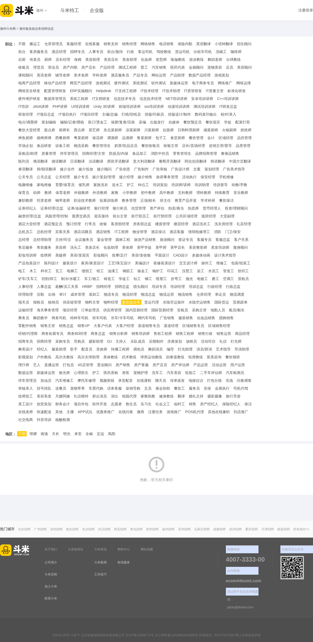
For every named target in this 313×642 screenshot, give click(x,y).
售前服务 (44, 247)
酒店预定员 (53, 224)
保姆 (77, 59)
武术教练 (129, 357)
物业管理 (140, 232)
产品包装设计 (29, 263)
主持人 (121, 341)
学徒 (227, 122)
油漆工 (113, 271)
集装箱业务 (131, 302)
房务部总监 (142, 224)
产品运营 (200, 365)
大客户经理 (125, 326)
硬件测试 (121, 83)
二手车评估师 (211, 373)
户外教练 (44, 357)
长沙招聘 (88, 529)
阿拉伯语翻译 (196, 161)
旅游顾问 (167, 239)
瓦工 (59, 271)
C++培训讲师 (227, 99)
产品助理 (177, 75)
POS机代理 (194, 412)
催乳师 (84, 185)
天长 (55, 434)
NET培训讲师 (176, 99)
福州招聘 (168, 529)
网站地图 (147, 549)
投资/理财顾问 (236, 208)
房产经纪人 (209, 404)
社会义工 (162, 404)
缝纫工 (87, 271)
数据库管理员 (55, 99)
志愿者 (116, 404)
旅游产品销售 (145, 239)
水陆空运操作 (174, 302)
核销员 (53, 302)
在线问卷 (125, 412)
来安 (78, 434)
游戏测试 (103, 83)
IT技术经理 (149, 91)
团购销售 (226, 318)
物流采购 (81, 146)
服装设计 (70, 263)
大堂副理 (227, 216)
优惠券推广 (105, 412)
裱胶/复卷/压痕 (123, 122)
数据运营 (25, 373)
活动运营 (219, 365)
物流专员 (111, 294)
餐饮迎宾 (213, 122)
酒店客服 (177, 232)
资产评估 (157, 208)
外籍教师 (81, 193)
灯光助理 (185, 349)
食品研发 (44, 146)
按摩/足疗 (120, 255)
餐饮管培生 (101, 146)
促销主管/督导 (220, 146)
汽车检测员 (235, 373)
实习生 (146, 404)
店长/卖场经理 (193, 146)
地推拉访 (196, 380)
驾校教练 (163, 52)
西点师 (79, 130)
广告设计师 (180, 169)
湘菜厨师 (210, 130)
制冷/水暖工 (70, 279)
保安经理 (208, 177)
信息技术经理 (150, 99)
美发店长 (92, 247)
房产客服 (141, 365)
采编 (142, 122)
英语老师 (44, 75)
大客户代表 (103, 326)
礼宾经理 (244, 224)
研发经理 (25, 114)
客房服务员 (38, 52)
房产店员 (160, 365)
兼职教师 (25, 200)
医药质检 (111, 373)
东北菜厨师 (113, 130)
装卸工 (94, 294)
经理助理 (25, 294)
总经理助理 (42, 239)
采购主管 (199, 310)
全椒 (89, 434)
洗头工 (75, 247)
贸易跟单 (240, 302)
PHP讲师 (59, 106)
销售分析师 (118, 333)
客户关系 (241, 239)
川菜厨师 (151, 130)
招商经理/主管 (93, 153)
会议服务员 (84, 239)
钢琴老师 (62, 200)
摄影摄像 (214, 396)
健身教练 (166, 396)
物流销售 (185, 294)
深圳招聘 (56, 529)
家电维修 (44, 185)
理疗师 (23, 365)
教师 (48, 193)
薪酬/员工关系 (66, 286)
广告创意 (123, 169)
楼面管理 (162, 224)
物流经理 (129, 294)
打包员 (68, 365)
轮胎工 (190, 373)
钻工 (137, 279)
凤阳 (111, 434)
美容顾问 (244, 67)
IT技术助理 (171, 91)
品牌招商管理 (206, 153)
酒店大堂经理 (29, 224)
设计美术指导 (225, 255)
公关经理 (62, 177)
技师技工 (25, 396)
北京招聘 (24, 529)
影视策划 (25, 357)
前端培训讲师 (130, 106)
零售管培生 (182, 153)
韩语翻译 (217, 161)
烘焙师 (245, 130)
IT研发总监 (228, 106)
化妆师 (146, 59)
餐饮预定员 (192, 122)
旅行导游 (233, 396)
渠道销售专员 (149, 326)
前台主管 (120, 216)
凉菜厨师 (133, 130)
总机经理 (44, 232)
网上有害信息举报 (248, 635)
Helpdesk (103, 91)
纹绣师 (45, 255)
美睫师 (60, 255)
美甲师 (160, 247)
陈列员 (23, 161)
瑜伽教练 (178, 59)
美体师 (127, 247)
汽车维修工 (64, 380)
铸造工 (109, 279)
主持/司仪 (63, 239)
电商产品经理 (29, 83)
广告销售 (167, 318)
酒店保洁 (158, 232)
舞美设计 (25, 349)
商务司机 (59, 318)
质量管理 (48, 153)
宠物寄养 (77, 388)
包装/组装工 (240, 263)
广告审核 (160, 169)
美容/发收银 (141, 255)
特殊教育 (222, 193)
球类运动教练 (151, 357)
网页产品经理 (81, 83)
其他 (59, 412)
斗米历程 (51, 574)
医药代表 (177, 67)
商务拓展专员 (52, 333)
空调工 (228, 279)
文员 (148, 388)
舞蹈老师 (215, 59)
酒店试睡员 (83, 232)
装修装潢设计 (164, 263)
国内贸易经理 (136, 310)
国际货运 (221, 302)
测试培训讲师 (204, 106)
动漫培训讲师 (179, 106)
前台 (22, 52)
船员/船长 (237, 310)
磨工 (215, 279)
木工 (33, 271)
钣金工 (142, 271)
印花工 (172, 271)
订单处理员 (90, 310)
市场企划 (25, 146)
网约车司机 (147, 318)
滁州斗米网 (8, 29)
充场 (229, 380)
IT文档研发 (101, 99)
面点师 (49, 130)
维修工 (221, 263)
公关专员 (25, 177)
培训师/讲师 (181, 185)
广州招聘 (40, 529)
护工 (130, 185)
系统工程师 (79, 99)
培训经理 (177, 286)
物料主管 (92, 302)
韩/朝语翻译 (46, 169)
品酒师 (127, 138)
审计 (63, 294)
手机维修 (226, 177)
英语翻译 (203, 44)
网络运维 (243, 83)
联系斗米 (51, 598)
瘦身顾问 (240, 247)
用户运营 (237, 365)
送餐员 (60, 388)
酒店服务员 (120, 75)
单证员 (220, 294)
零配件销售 (27, 326)
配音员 (86, 349)
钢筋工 (128, 271)
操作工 (206, 263)
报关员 (23, 302)
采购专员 (62, 341)
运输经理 (25, 310)
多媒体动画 (201, 255)
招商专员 (25, 341)
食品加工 (139, 153)
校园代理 (129, 396)
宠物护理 (140, 373)
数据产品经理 (199, 75)
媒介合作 (67, 169)
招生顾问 (244, 44)
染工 (200, 271)
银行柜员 (120, 208)
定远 (100, 434)
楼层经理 (181, 224)
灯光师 (236, 341)
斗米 (16, 10)
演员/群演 (204, 349)
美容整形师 (198, 247)
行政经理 (214, 286)
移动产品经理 (55, 83)
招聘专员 (77, 52)
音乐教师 (240, 193)
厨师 (48, 59)
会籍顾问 (196, 67)
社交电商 (25, 420)
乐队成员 (137, 341)
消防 (217, 232)
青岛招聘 (136, 529)
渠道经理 (171, 326)
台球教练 (233, 59)
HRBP (87, 286)
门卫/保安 (233, 232)
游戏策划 (221, 75)
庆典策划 (174, 341)
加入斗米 (51, 586)
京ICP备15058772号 (139, 635)
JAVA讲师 (41, 106)
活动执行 (189, 177)
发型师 (161, 59)
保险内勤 (185, 44)
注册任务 (155, 412)
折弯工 (176, 279)
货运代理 (151, 302)
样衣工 (46, 271)
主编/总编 (110, 114)
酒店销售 (103, 232)
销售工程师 (185, 333)
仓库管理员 (53, 44)
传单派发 (177, 380)
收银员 (23, 67)
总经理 (23, 239)
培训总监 (196, 286)
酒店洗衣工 (201, 224)
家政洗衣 (100, 185)
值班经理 (208, 216)
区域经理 (226, 138)
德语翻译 (59, 161)
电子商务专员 (203, 83)
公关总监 (44, 177)
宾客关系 (62, 232)
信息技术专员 (125, 99)
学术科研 (208, 200)
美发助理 (129, 59)
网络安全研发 (29, 91)
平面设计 (162, 255)
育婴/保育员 (65, 185)
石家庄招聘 (202, 529)
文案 (197, 169)
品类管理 (243, 146)
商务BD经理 (77, 333)
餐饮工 (179, 388)
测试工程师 (127, 67)
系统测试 (140, 83)
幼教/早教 (239, 185)
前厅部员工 (140, 216)
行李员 (90, 224)
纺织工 (243, 271)
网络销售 (148, 44)
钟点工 (143, 185)
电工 (22, 271)
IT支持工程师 (125, 91)
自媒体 (173, 122)
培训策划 (160, 185)
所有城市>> (301, 529)
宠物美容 (214, 67)
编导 (170, 349)
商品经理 (242, 333)
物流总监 (148, 294)
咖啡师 (236, 52)
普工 (144, 67)
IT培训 (23, 106)
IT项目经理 (89, 114)
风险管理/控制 (56, 216)
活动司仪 (208, 341)
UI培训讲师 (80, 106)
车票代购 (96, 388)
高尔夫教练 (64, 357)
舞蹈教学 (40, 318)
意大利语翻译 (144, 161)
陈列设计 (51, 263)
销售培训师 (140, 333)
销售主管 (47, 326)
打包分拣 (214, 380)
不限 (22, 44)
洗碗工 (221, 52)
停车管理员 (69, 153)
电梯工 (72, 271)
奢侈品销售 (230, 153)
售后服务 (25, 247)
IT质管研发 (193, 91)
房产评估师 (180, 365)
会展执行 (222, 388)
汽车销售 (159, 67)
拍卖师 (193, 208)
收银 (103, 224)
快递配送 (44, 412)
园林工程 (123, 239)
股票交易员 (81, 216)
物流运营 (166, 294)
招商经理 (44, 341)
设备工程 (62, 146)
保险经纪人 (231, 404)
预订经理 (73, 224)
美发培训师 (220, 247)
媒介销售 (145, 177)
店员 (229, 67)
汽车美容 (174, 373)
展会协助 (162, 388)
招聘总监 (122, 286)
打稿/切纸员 (131, 114)
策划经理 (211, 169)
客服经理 (74, 44)
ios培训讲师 (154, 106)
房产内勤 (70, 67)
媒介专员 (81, 177)
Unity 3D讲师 (104, 106)
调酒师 (112, 138)
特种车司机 (79, 318)
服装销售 (185, 318)
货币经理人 (212, 208)
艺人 (36, 365)
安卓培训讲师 (202, 99)
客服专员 (204, 239)
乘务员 (23, 318)
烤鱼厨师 (25, 138)
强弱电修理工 (199, 232)
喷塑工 (161, 279)
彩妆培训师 (27, 255)
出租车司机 (203, 52)
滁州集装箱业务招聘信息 (36, 29)
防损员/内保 (118, 153)
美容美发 (44, 396)
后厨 (22, 59)
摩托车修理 (86, 380)
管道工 (228, 271)
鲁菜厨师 (144, 138)
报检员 (38, 302)
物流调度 (237, 294)
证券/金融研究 (78, 208)
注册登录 (305, 10)
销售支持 (111, 44)
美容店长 (111, 59)
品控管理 (244, 138)
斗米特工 (69, 10)
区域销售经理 (219, 326)
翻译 (181, 396)
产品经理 (107, 67)
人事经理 (25, 286)
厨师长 (64, 130)
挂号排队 (44, 388)
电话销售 (166, 44)
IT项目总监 (46, 114)
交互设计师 (188, 263)
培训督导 (220, 185)
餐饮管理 (196, 138)
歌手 (73, 349)
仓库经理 (203, 294)
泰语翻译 (25, 169)
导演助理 (241, 349)
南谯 (44, 434)
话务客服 (114, 388)
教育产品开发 (186, 200)
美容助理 (92, 59)
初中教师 (148, 193)
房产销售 (123, 365)
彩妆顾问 (100, 255)
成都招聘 (219, 529)
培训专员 (159, 286)
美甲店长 (177, 247)
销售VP (83, 326)
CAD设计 (180, 255)
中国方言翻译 (240, 161)
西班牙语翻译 (118, 161)
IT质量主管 (215, 91)
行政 (130, 52)
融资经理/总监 (29, 216)
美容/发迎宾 (79, 255)
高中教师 (166, 193)
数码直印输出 (206, 114)
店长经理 (63, 59)
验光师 (64, 373)
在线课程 (144, 380)
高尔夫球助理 (88, 357)
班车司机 (99, 318)
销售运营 (223, 333)
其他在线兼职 (219, 412)
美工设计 (25, 404)
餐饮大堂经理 (29, 130)
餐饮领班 (232, 357)
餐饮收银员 (150, 146)
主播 (70, 412)
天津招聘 (267, 529)
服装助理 (59, 349)
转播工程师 (120, 349)
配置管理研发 (55, 91)
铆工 (148, 279)
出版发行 (157, 122)
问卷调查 (244, 380)
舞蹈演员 (155, 349)
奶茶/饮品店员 (126, 146)
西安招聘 (120, 529)
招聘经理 (103, 286)
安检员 (182, 310)
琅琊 (33, 434)
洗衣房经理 (223, 224)
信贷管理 (138, 208)
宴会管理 (104, 239)
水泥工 (213, 271)
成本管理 (77, 294)
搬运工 (34, 44)
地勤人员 (217, 310)
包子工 (160, 138)
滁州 (39, 10)
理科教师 (203, 193)
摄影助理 (96, 341)
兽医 (125, 373)
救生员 (131, 404)
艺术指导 (223, 349)
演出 (114, 396)
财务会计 (62, 404)
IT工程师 (122, 232)
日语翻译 (77, 161)
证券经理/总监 (51, 208)
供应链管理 (72, 302)
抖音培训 (44, 420)
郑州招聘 (152, 529)
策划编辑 (48, 122)
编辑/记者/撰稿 (72, 122)
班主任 (165, 200)
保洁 (248, 404)
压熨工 (187, 271)
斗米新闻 (100, 562)
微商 (140, 412)
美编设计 (142, 263)
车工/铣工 (92, 279)
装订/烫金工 (97, 122)
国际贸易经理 (162, 310)
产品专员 (140, 75)
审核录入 (25, 388)
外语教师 (100, 193)
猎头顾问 (140, 286)
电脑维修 (25, 185)
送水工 (117, 185)
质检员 (243, 279)
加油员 (45, 380)
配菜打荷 (242, 122)
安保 (207, 388)
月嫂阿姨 (62, 396)
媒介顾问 (104, 169)
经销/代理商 (28, 333)
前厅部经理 (162, 216)
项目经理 (70, 310)
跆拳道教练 (175, 357)
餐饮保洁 (226, 200)
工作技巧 (100, 574)
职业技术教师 (85, 200)
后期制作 (156, 341)
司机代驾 (240, 388)
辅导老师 (62, 75)
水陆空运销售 (199, 302)
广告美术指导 (234, 169)
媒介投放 (86, 169)
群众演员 (99, 396)
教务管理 (129, 200)
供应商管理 (112, 310)
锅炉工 (157, 271)
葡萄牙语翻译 (170, 161)
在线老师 (25, 412)
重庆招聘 (251, 529)
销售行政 (205, 333)
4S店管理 (85, 365)
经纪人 (42, 349)
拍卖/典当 (176, 208)
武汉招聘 (104, 529)
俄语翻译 (40, 161)
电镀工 (202, 279)
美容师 (60, 247)
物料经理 (111, 302)
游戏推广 (174, 412)
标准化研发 (236, 91)
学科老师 (99, 75)
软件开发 (99, 404)
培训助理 (202, 185)
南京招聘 (72, 529)
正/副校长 (148, 200)
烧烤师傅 (44, 138)
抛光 (189, 279)
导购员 (79, 341)
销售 (192, 404)
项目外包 (81, 404)
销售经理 (129, 44)
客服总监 (222, 239)
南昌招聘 (283, 529)
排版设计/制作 (179, 114)
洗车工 (157, 373)
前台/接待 (115, 52)
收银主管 (171, 146)
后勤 (40, 294)
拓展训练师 (109, 200)
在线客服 (92, 44)
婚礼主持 (196, 396)
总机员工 (25, 232)
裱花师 (97, 138)
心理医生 (81, 373)
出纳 (51, 294)
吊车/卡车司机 (122, 318)
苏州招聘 (184, 529)
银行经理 (101, 208)
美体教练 (110, 357)
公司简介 (51, 562)
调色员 (138, 349)
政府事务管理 (167, 177)
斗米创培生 (75, 549)
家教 (114, 193)
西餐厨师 (62, 138)
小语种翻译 (224, 44)
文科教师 (185, 193)
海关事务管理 (48, 310)
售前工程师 (163, 333)
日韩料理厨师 (189, 130)
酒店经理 (59, 52)
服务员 (194, 388)
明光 (66, 434)
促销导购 (133, 388)
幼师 (36, 193)
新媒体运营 (179, 83)
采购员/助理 (28, 153)
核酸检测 (62, 420)
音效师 (101, 349)
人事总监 (44, 286)
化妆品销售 (206, 318)
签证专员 (185, 239)
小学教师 (129, 193)
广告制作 (141, 169)
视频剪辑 (107, 380)
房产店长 (88, 67)
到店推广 (241, 412)
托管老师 (44, 200)
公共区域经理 (186, 216)
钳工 (100, 271)
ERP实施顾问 (81, 91)
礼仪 (223, 341)
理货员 (38, 67)
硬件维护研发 (29, 99)
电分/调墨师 (28, 122)
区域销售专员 (193, 326)
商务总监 (98, 333)
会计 (211, 138)
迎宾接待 (101, 216)
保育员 (23, 193)
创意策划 (44, 404)
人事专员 (96, 52)
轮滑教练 (195, 357)
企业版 (97, 10)
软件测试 (158, 83)
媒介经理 (126, 177)
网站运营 (159, 75)
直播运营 (51, 365)
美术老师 (81, 75)
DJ (109, 341)
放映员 (191, 341)
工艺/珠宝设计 (119, 263)
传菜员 (34, 59)
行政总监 (233, 286)
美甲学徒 (144, 247)
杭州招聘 (235, 529)
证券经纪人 (27, 208)
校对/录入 (228, 114)
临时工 (179, 404)
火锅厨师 (229, 130)
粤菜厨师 (81, 138)
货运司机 (182, 52)
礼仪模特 (81, 396)
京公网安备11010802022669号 (176, 635)
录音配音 (125, 380)
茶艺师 (94, 130)
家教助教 (148, 396)
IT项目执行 (67, 114)
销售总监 (66, 326)
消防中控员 (160, 153)
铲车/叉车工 (28, 279)
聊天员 (160, 380)
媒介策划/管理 (103, 177)
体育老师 (63, 193)
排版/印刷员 (154, 114)
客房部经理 (120, 224)
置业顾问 (104, 365)
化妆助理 (111, 247)
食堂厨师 (177, 138)
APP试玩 (85, 412)
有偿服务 (123, 562)
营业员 (53, 67)
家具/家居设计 (92, 263)
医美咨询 (214, 357)
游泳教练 (196, 59)
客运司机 (145, 52)
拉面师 (168, 130)
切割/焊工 (49, 279)
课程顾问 (25, 75)
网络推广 (225, 83)
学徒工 (124, 279)
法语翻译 (96, 161)
